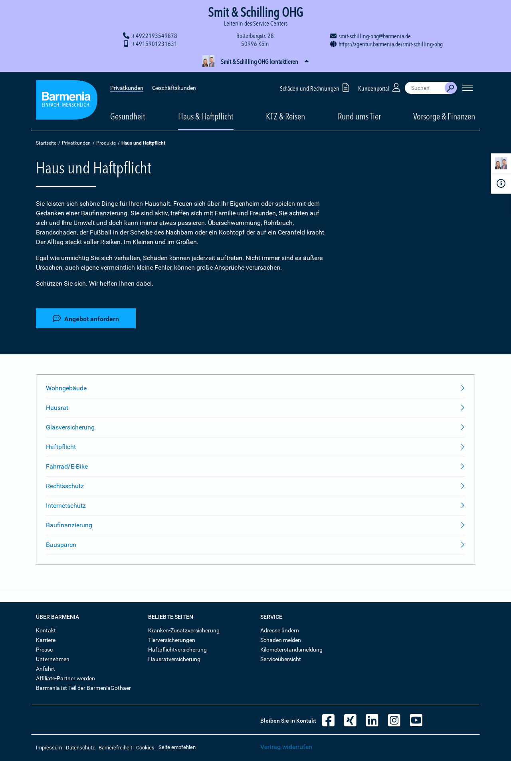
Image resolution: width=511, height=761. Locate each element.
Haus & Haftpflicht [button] (206, 116)
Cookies (145, 748)
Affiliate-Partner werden (65, 678)
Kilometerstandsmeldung (291, 649)
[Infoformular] (501, 183)
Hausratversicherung (174, 659)
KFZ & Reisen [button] (285, 116)
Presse (44, 649)
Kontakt (46, 630)
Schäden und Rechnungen (316, 87)
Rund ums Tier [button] (359, 116)
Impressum (49, 748)
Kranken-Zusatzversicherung (184, 630)
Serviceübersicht (280, 659)
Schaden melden (280, 640)
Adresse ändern (279, 630)
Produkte (106, 143)
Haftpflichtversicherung (177, 649)
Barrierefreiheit (115, 748)
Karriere (45, 640)
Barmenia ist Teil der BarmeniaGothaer (83, 688)
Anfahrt (45, 669)
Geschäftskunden (174, 88)
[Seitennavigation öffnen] (467, 87)
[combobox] (425, 88)
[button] (255, 62)
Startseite (46, 143)
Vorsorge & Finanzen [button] (444, 116)
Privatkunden (126, 88)
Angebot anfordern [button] (86, 318)
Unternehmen (52, 659)
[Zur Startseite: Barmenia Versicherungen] (66, 101)
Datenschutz (80, 748)
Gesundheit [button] (127, 116)
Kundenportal (380, 87)
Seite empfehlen (177, 747)
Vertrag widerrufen (286, 747)
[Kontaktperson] (501, 164)
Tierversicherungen (171, 640)
